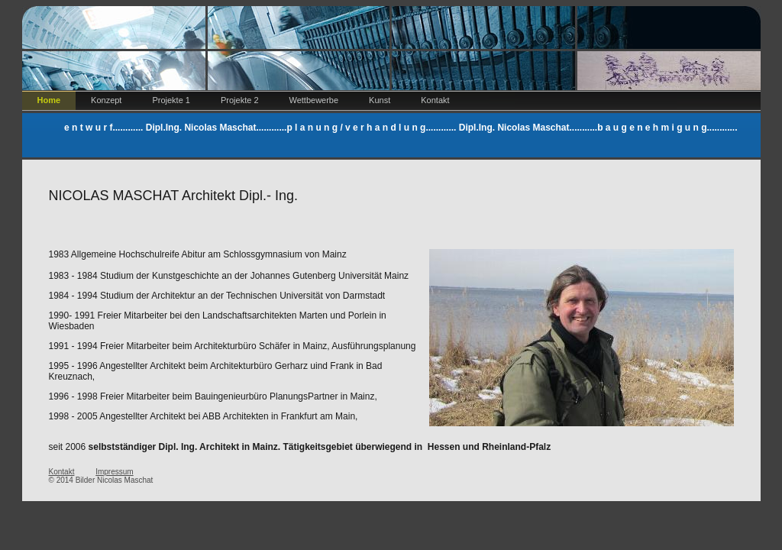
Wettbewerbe (314, 100)
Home (49, 100)
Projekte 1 (171, 100)
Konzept (106, 100)
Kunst (379, 100)
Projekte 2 (240, 100)
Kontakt (435, 100)
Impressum (114, 471)
